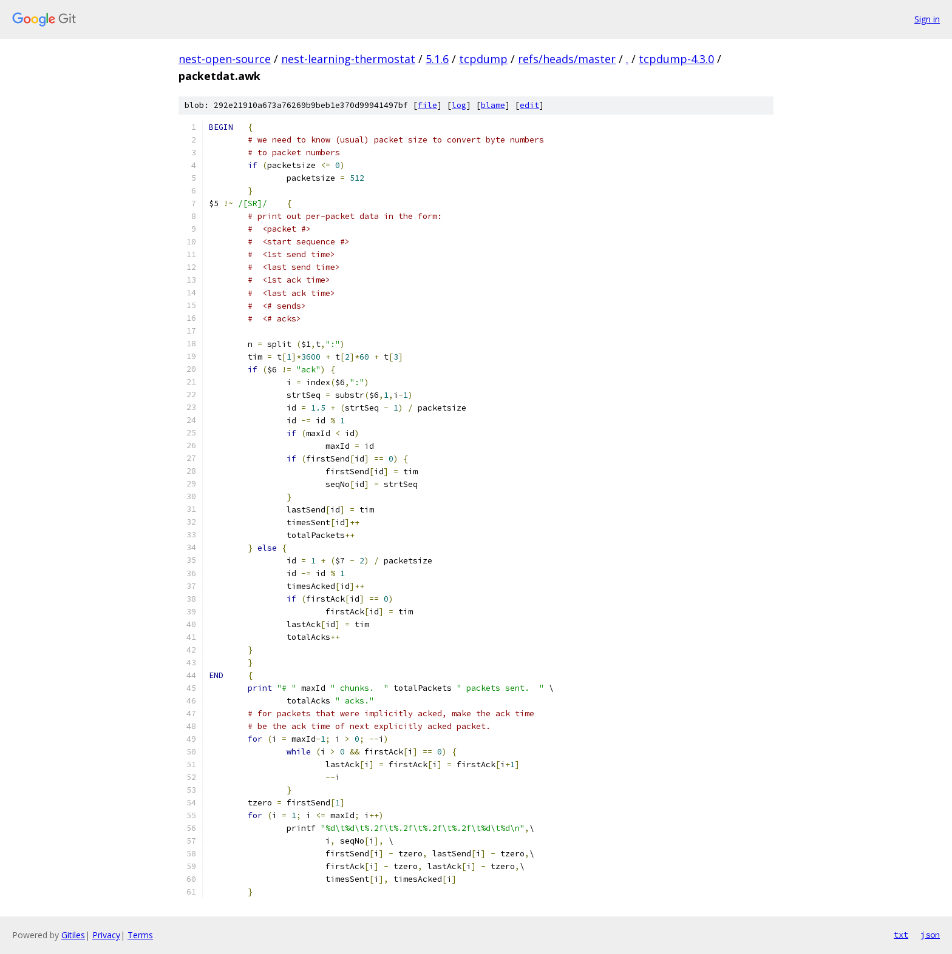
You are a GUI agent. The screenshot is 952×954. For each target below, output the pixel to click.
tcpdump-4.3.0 (676, 59)
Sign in (927, 19)
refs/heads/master (567, 59)
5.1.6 (437, 59)
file (427, 105)
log (459, 105)
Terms (140, 935)
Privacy (106, 935)
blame (493, 105)
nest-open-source (224, 59)
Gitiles (73, 935)
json (930, 934)
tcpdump (483, 59)
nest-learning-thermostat (348, 59)
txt (901, 934)
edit (529, 105)
